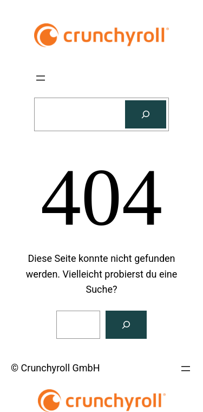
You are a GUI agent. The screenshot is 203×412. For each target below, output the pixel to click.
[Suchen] (145, 114)
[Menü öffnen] (40, 78)
